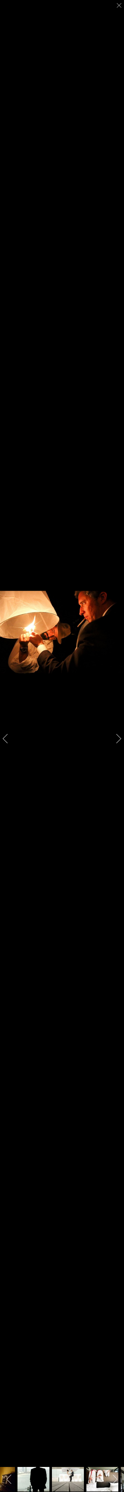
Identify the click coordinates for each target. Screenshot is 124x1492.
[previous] (8, 738)
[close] (119, 5)
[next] (115, 738)
